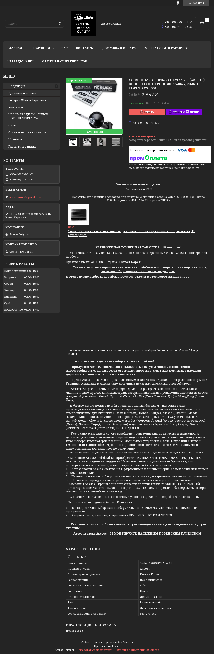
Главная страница (22, 146)
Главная (14, 48)
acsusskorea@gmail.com (25, 197)
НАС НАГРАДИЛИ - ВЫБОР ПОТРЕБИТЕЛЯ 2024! (28, 116)
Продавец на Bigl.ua (107, 646)
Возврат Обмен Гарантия (166, 48)
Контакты (85, 48)
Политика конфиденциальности (136, 650)
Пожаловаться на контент (94, 650)
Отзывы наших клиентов (64, 61)
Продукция (40, 48)
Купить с (185, 112)
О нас (63, 48)
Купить (149, 112)
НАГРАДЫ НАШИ (20, 61)
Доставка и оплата (119, 48)
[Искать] (60, 24)
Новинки (15, 139)
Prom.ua (128, 642)
